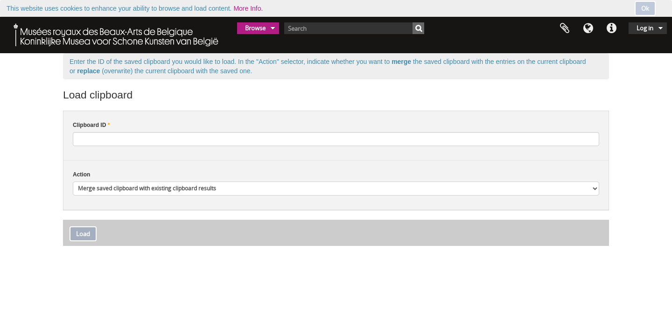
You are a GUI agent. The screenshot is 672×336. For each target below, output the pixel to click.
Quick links (611, 28)
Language (588, 28)
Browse (255, 28)
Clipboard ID (91, 125)
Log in (645, 28)
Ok (645, 8)
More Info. (248, 8)
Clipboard (564, 28)
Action (81, 174)
